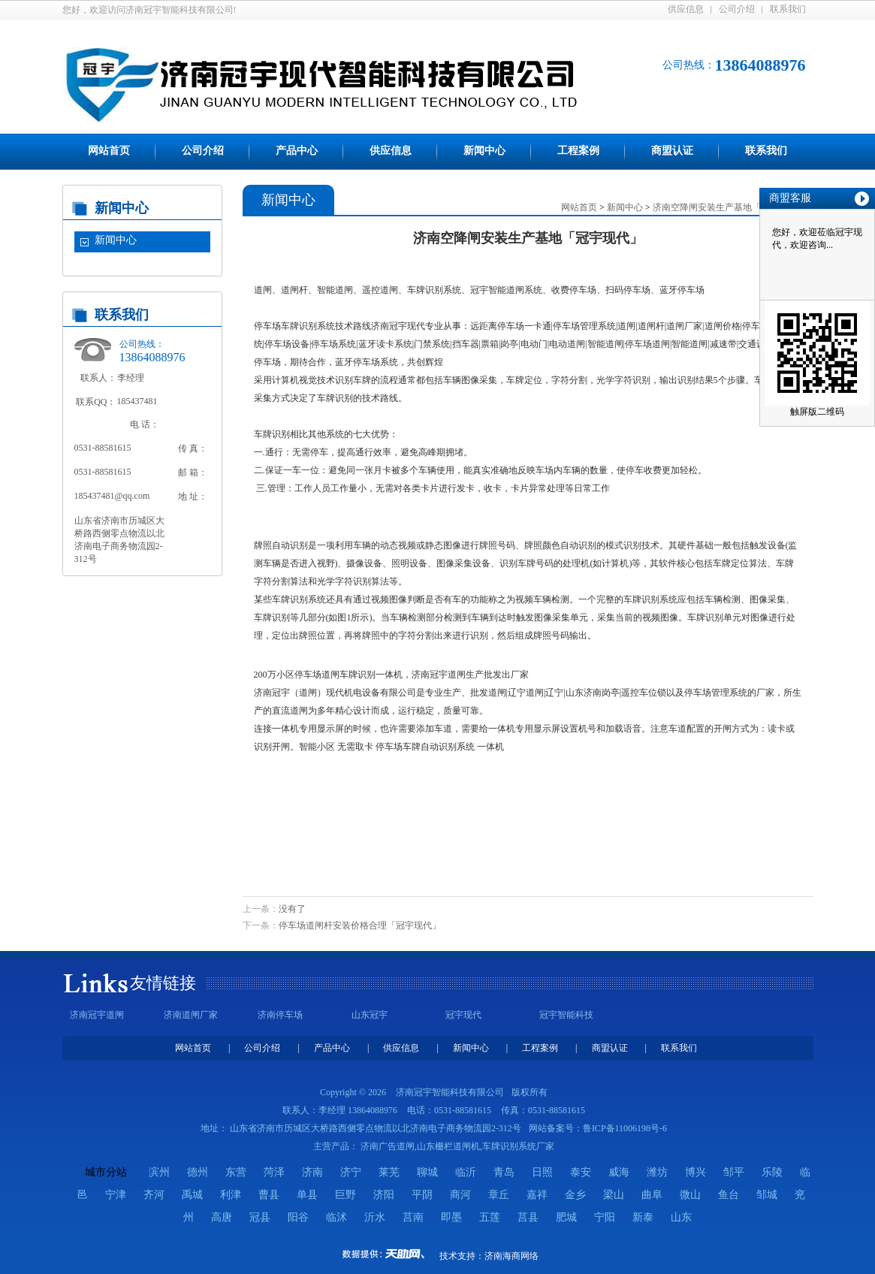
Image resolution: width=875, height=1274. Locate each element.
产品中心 (297, 150)
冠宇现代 (463, 1015)
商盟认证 (672, 150)
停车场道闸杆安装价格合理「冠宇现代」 (360, 925)
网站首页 (109, 150)
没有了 (292, 909)
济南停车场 (280, 1015)
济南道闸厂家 (191, 1015)
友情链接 (163, 983)
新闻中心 (484, 150)
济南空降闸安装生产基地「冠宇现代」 (729, 207)
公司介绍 (737, 9)
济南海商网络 (511, 1256)
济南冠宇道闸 (97, 1015)
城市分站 (106, 1172)
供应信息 (686, 9)
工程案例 (578, 150)
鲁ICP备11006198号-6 (625, 1128)
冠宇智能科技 (566, 1015)
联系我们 (788, 9)
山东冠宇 (370, 1015)
